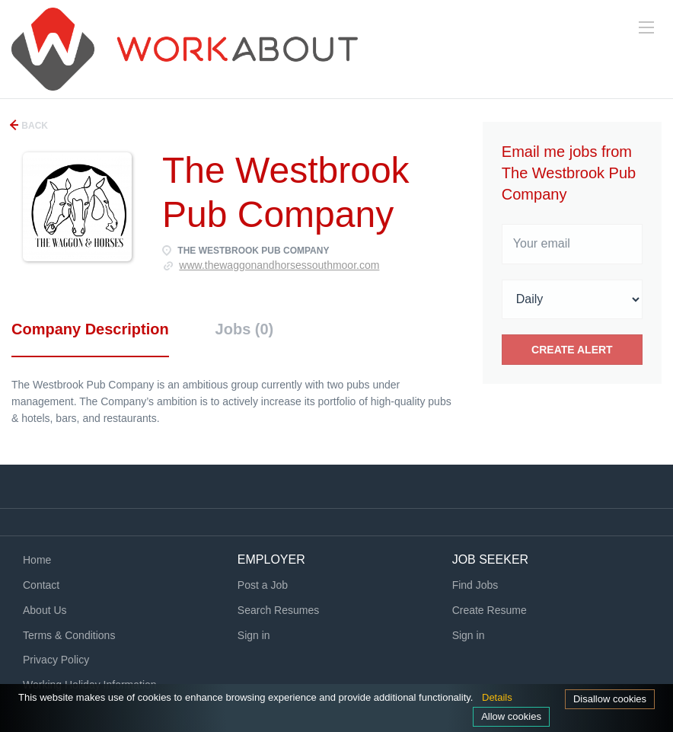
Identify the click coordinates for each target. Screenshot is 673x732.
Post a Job (263, 585)
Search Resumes (278, 610)
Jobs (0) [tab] (244, 329)
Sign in (254, 635)
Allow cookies (511, 716)
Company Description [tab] (90, 329)
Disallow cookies (609, 699)
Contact (41, 585)
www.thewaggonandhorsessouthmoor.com (279, 265)
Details (497, 697)
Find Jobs (475, 585)
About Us (45, 610)
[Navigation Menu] (646, 27)
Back (33, 125)
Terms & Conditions (69, 635)
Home (37, 560)
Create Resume (489, 610)
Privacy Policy (56, 660)
